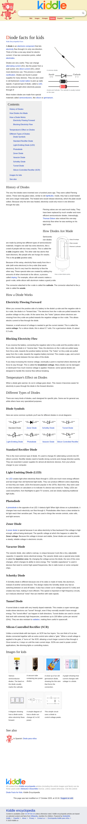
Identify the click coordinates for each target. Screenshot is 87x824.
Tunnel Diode (67, 428)
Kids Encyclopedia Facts (14, 41)
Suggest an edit (66, 798)
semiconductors (25, 98)
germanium (48, 98)
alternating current (13, 66)
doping (14, 277)
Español (60, 18)
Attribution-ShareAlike (29, 789)
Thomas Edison (49, 218)
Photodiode (31, 442)
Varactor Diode (48, 442)
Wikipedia (34, 816)
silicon (38, 98)
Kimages (45, 18)
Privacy (31, 818)
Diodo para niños (30, 739)
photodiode (12, 508)
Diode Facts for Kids (14, 792)
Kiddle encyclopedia (27, 786)
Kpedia (52, 18)
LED (40, 84)
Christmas (70, 18)
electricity (10, 49)
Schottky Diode (48, 428)
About (24, 818)
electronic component (26, 46)
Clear (78, 13)
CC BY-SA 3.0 (30, 814)
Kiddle (8, 818)
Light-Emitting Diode (15, 442)
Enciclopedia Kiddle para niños (58, 818)
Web (30, 18)
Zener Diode (32, 428)
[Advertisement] (43, 27)
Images (37, 18)
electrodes (10, 58)
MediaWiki (66, 816)
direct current (24, 69)
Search (83, 13)
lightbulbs (50, 196)
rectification (10, 75)
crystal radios (24, 81)
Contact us (41, 818)
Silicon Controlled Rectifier (67, 442)
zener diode (12, 530)
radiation (36, 619)
